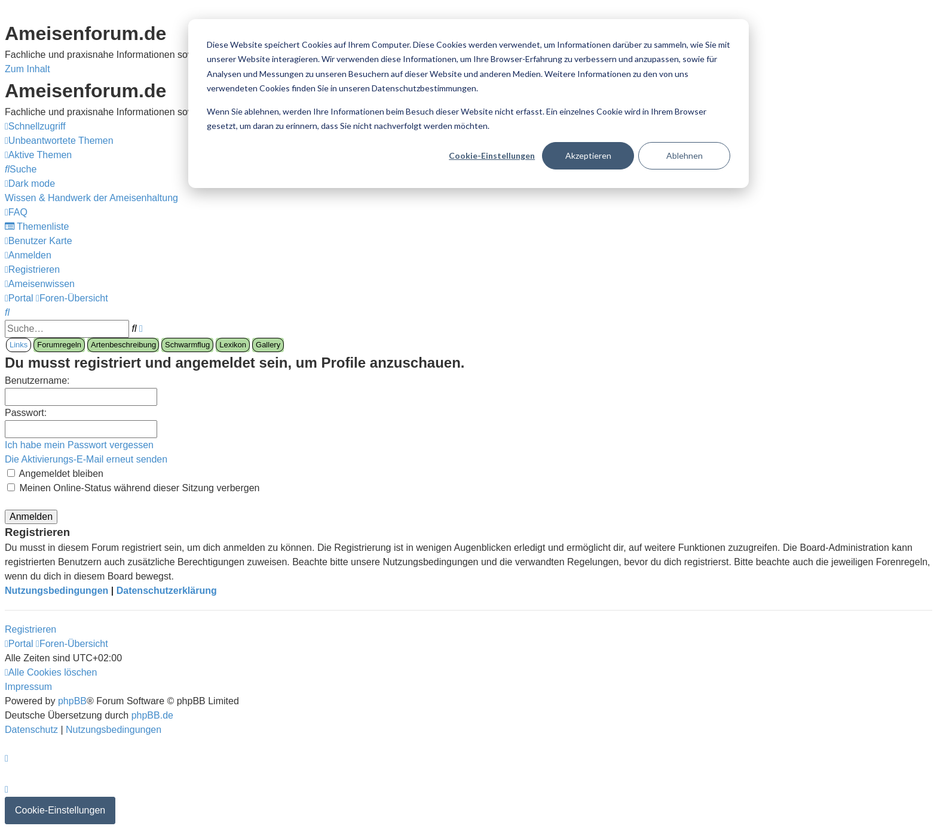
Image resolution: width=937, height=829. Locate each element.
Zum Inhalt (27, 69)
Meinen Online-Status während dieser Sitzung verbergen (133, 488)
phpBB (72, 701)
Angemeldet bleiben (55, 474)
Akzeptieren (588, 155)
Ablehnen (684, 155)
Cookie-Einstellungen (492, 155)
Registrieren (30, 629)
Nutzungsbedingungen (56, 590)
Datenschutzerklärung (167, 590)
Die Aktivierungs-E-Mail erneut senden (86, 459)
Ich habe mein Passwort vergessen (79, 445)
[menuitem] (59, 140)
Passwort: (26, 413)
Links (18, 344)
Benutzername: (37, 380)
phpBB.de (152, 715)
